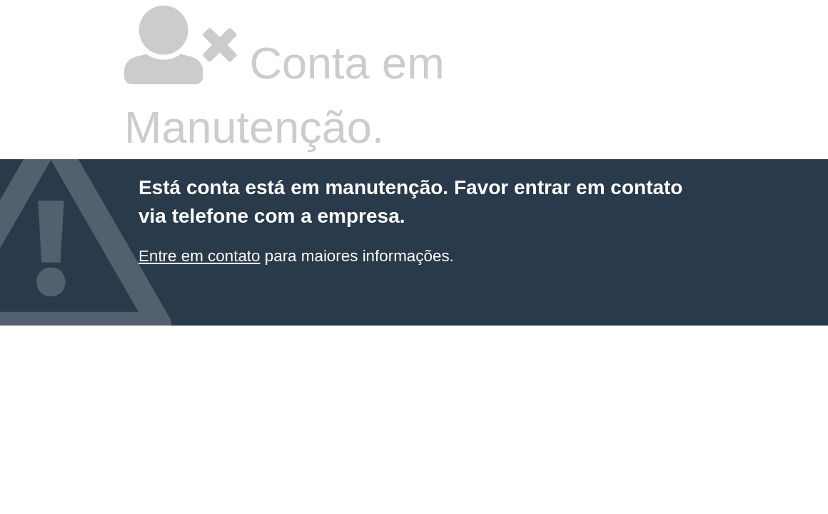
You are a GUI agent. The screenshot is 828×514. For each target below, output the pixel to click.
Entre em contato (199, 256)
